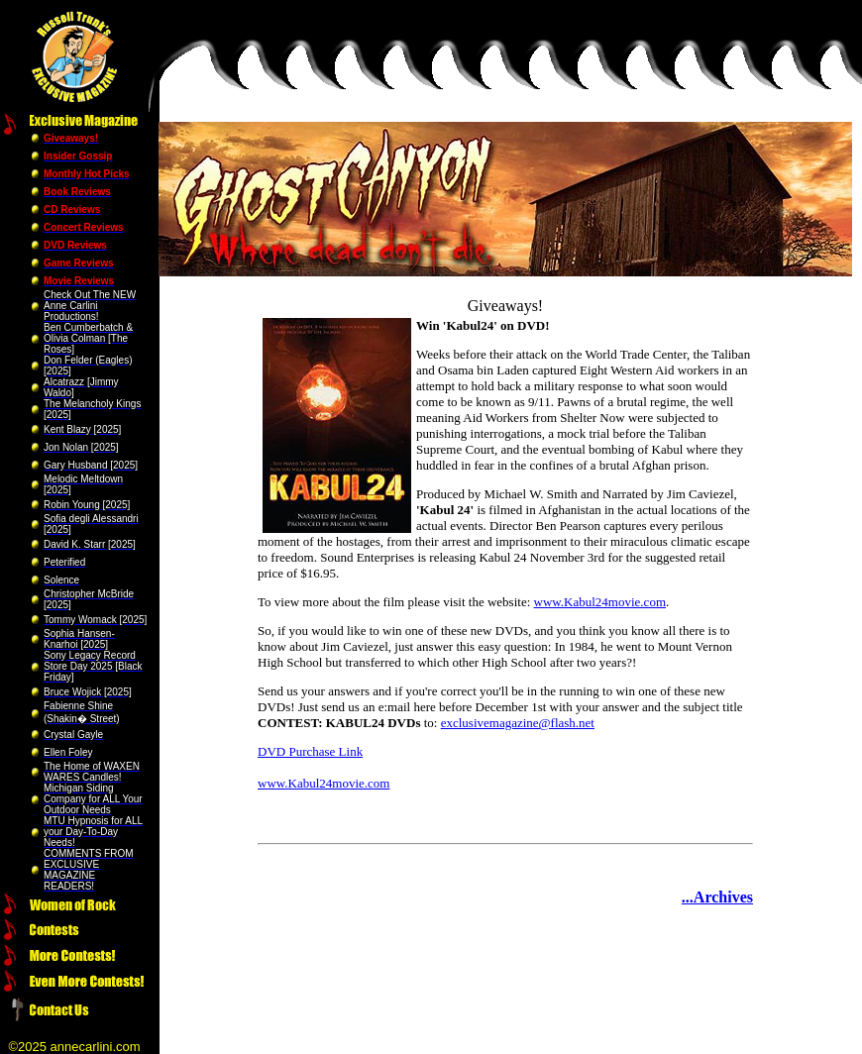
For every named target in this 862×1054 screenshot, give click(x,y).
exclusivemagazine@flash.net (517, 722)
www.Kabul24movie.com (600, 601)
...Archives (717, 897)
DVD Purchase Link (310, 751)
